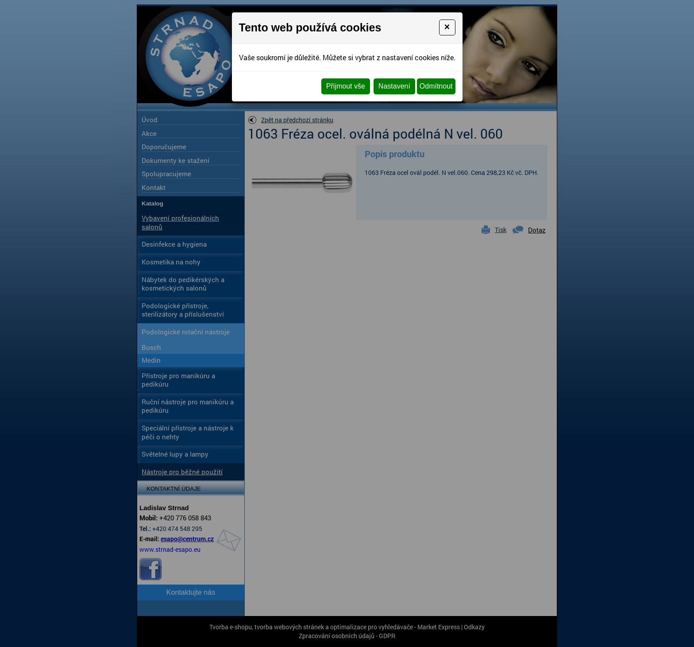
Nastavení (394, 86)
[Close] (447, 27)
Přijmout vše (345, 86)
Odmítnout (436, 86)
